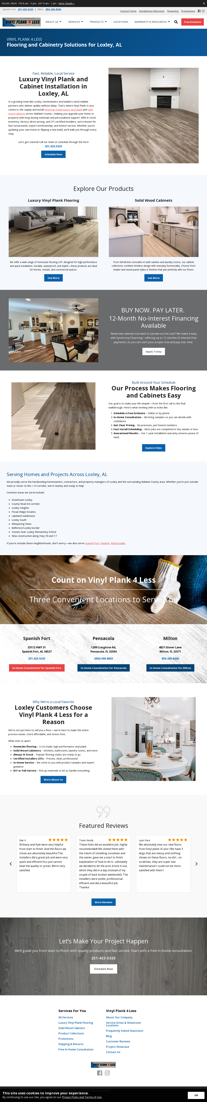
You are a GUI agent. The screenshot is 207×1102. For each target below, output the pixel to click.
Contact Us (113, 1052)
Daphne (105, 543)
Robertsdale (118, 543)
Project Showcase (117, 1046)
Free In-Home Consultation (75, 1049)
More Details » (66, 3)
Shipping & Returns (70, 1044)
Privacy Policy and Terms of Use (82, 1097)
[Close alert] (204, 3)
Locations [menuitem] (121, 21)
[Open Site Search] (176, 22)
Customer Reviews (118, 1041)
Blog (109, 1036)
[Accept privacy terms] (196, 1095)
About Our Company (119, 1017)
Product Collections (71, 1033)
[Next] (196, 864)
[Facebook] (199, 11)
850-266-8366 (53, 9)
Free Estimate (192, 22)
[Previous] (11, 864)
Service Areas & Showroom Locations (123, 1024)
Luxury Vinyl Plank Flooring (75, 1022)
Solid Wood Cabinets (71, 1028)
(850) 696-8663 (103, 658)
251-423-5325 (25, 9)
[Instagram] (203, 11)
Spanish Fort (92, 543)
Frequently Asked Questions (124, 1030)
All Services (65, 1017)
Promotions (66, 1038)
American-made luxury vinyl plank (63, 109)
